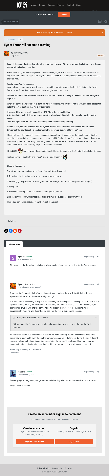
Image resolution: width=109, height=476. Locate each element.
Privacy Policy (43, 468)
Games (42, 5)
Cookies (68, 468)
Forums (60, 5)
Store (78, 5)
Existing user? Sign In (45, 14)
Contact (70, 5)
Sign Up (64, 14)
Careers (51, 5)
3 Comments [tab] (14, 244)
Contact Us (57, 468)
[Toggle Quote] (14, 317)
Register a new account (34, 441)
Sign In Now (74, 441)
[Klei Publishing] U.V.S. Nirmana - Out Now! (54, 33)
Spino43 (40, 318)
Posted (26, 259)
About (34, 5)
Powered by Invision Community (54, 472)
